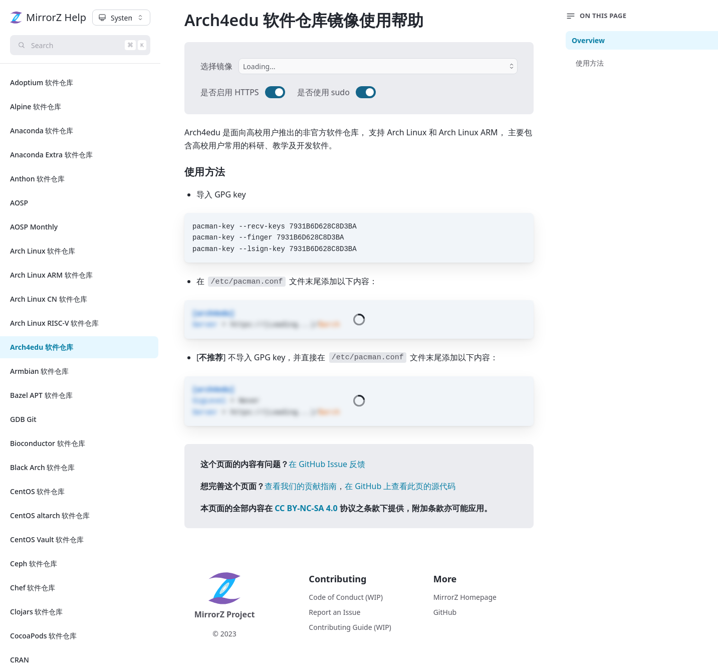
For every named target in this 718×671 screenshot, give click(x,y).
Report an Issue (334, 612)
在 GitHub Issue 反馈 (327, 464)
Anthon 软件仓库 (37, 178)
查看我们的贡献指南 (301, 486)
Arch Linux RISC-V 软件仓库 (54, 323)
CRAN (19, 659)
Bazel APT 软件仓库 (41, 395)
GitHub (445, 612)
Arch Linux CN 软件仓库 (48, 299)
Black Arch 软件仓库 (42, 467)
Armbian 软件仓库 (39, 371)
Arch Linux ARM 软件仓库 (51, 275)
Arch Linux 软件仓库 (42, 251)
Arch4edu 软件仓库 (41, 347)
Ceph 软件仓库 (33, 563)
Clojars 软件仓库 (36, 611)
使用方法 (590, 63)
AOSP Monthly (34, 227)
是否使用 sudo (323, 92)
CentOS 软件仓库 (37, 491)
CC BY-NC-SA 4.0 (306, 508)
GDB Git (23, 419)
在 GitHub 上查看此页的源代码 (400, 486)
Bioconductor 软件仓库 (47, 443)
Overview (588, 40)
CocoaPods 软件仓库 (43, 635)
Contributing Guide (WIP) (350, 627)
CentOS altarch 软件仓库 (50, 515)
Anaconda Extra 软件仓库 (51, 154)
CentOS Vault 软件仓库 (47, 539)
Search (83, 45)
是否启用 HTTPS (229, 92)
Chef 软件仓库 (32, 587)
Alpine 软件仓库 (35, 106)
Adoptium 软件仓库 (41, 82)
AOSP (19, 202)
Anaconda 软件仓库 (42, 130)
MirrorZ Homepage (465, 597)
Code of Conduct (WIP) (346, 597)
